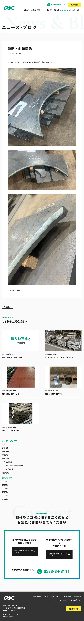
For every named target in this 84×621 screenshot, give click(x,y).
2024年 (5, 488)
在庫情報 (74, 5)
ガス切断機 (8, 462)
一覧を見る (6, 307)
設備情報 (5, 473)
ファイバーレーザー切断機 (13, 465)
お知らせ (5, 448)
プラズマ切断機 (9, 469)
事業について (41, 10)
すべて (4, 444)
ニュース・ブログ (65, 10)
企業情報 (49, 10)
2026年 (5, 481)
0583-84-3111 (58, 4)
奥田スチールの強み (30, 10)
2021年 (5, 499)
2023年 (5, 492)
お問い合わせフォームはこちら (23, 551)
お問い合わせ (76, 10)
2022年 (5, 495)
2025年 (5, 485)
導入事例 (5, 458)
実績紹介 (5, 455)
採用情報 (56, 10)
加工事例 (5, 451)
